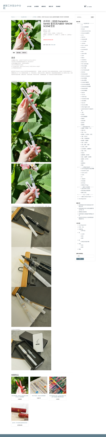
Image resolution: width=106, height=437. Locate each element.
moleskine (83, 59)
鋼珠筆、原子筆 (84, 159)
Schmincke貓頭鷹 (85, 84)
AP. (82, 25)
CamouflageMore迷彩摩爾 (87, 168)
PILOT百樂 (83, 68)
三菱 (82, 112)
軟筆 (82, 236)
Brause (83, 29)
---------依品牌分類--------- (24, 17)
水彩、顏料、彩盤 (85, 144)
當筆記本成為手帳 (85, 241)
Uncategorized (82, 198)
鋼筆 (54, 44)
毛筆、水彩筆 (84, 142)
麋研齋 (82, 124)
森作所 (82, 122)
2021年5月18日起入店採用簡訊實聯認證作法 (86, 218)
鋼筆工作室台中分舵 (12, 7)
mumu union (84, 172)
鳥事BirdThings (84, 185)
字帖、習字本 (84, 136)
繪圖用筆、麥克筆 (85, 155)
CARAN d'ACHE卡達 (85, 31)
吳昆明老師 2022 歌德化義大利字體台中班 (86, 205)
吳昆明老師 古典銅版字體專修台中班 (86, 214)
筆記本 (82, 153)
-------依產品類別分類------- (86, 126)
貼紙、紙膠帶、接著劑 (86, 157)
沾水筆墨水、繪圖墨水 (86, 148)
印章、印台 (83, 132)
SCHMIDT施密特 (85, 82)
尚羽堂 (34, 17)
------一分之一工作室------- (86, 194)
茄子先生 (83, 183)
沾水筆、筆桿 (84, 146)
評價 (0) (24, 52)
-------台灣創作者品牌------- (86, 167)
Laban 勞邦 (84, 53)
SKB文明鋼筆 (84, 90)
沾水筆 (82, 234)
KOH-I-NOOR (84, 45)
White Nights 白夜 (85, 107)
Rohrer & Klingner (85, 76)
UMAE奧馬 (83, 100)
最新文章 (51, 6)
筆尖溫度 (83, 181)
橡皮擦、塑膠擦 (84, 140)
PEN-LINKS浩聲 (84, 64)
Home (12, 17)
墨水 (82, 245)
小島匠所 (83, 179)
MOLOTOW (84, 61)
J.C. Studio (83, 41)
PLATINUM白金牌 (85, 70)
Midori (82, 57)
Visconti (83, 103)
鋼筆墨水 (83, 163)
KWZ (82, 51)
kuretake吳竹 (84, 49)
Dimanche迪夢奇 (85, 33)
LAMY (82, 55)
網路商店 (44, 6)
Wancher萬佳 (84, 105)
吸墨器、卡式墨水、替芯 (86, 134)
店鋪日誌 (81, 229)
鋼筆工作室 (83, 192)
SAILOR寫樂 (84, 78)
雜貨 (82, 165)
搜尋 (92, 17)
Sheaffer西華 (84, 88)
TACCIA (83, 94)
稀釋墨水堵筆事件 (83, 212)
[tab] (14, 52)
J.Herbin (83, 43)
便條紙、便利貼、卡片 (86, 128)
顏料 (82, 247)
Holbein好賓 (84, 39)
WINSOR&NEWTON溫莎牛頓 (87, 109)
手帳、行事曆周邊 (85, 138)
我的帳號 (58, 6)
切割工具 (83, 130)
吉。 (82, 176)
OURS (82, 174)
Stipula (83, 92)
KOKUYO (83, 47)
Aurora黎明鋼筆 (85, 27)
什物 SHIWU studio (85, 188)
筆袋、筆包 (83, 150)
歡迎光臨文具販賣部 (85, 190)
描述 (14, 52)
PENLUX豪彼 (84, 66)
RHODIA (83, 72)
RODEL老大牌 (84, 74)
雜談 (80, 249)
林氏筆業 (83, 120)
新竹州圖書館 (84, 116)
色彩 (80, 243)
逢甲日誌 (83, 230)
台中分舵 (29, 6)
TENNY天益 (83, 96)
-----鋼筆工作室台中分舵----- (86, 196)
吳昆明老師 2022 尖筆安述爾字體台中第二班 (86, 209)
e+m (82, 35)
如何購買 (36, 6)
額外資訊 (19, 52)
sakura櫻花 (84, 80)
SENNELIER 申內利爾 (85, 86)
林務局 (82, 118)
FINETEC (83, 37)
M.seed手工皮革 (85, 170)
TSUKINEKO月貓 (85, 98)
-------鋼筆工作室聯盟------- (86, 187)
